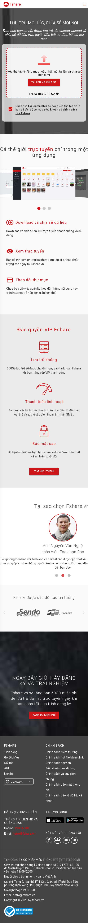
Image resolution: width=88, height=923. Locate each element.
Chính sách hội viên (58, 763)
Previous (4, 612)
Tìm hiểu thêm (44, 471)
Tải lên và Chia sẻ (44, 81)
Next (84, 612)
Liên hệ (8, 773)
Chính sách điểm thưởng (62, 752)
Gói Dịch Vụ (11, 757)
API (6, 768)
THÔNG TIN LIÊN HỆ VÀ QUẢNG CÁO (21, 821)
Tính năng (10, 752)
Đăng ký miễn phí (44, 715)
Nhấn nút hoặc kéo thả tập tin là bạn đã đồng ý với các (48, 110)
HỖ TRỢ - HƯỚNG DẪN (20, 812)
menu (84, 4)
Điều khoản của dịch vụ (60, 768)
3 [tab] (69, 576)
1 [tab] (56, 576)
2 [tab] (63, 576)
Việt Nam (17, 782)
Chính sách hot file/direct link (65, 757)
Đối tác (8, 763)
